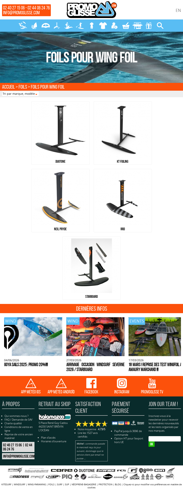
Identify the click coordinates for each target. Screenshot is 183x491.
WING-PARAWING (46, 25)
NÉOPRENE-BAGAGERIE (92, 25)
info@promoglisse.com (21, 12)
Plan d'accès (48, 437)
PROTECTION (103, 25)
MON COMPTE (114, 25)
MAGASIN (137, 25)
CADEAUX (149, 25)
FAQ (7, 419)
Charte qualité (13, 423)
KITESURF (23, 25)
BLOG (118, 484)
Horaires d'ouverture (53, 441)
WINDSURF (34, 25)
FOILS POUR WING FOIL (48, 87)
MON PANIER (125, 25)
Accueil (8, 87)
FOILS (57, 25)
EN (178, 10)
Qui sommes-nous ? (16, 416)
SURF (68, 25)
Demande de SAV (22, 419)
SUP (80, 25)
